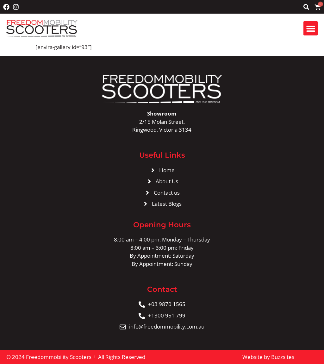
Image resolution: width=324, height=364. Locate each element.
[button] (306, 7)
